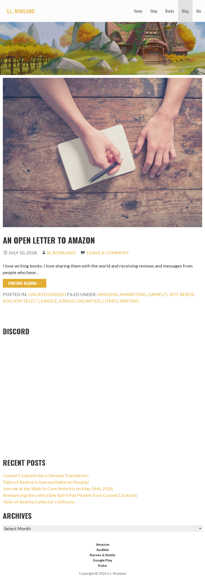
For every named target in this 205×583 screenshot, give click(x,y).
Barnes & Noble (102, 555)
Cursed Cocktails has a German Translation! (46, 475)
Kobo (102, 565)
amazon (108, 294)
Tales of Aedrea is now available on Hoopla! (46, 482)
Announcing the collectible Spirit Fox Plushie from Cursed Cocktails (70, 495)
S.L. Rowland (20, 11)
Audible (102, 549)
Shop (153, 11)
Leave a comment (108, 252)
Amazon (102, 544)
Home (138, 11)
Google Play (102, 560)
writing (129, 300)
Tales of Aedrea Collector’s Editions (38, 501)
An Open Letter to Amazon (49, 240)
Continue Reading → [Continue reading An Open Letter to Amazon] (24, 283)
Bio (198, 11)
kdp (7, 300)
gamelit (157, 294)
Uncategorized (47, 294)
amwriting (132, 294)
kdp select (26, 300)
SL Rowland (61, 252)
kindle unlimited (80, 300)
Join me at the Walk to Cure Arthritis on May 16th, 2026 (58, 488)
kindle (49, 300)
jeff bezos (181, 294)
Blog (185, 11)
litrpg (110, 300)
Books (169, 11)
